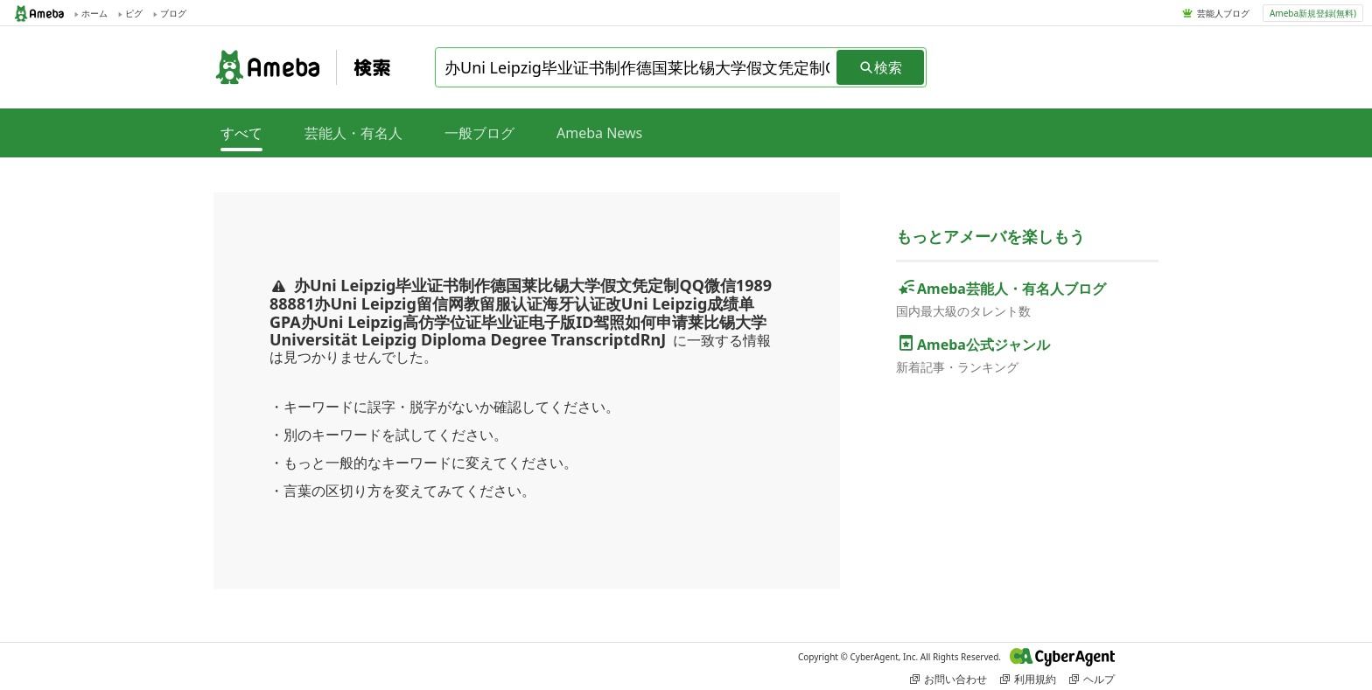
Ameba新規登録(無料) (1313, 13)
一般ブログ (479, 133)
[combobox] (637, 67)
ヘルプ (1092, 679)
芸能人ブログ (1223, 13)
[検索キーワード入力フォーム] (637, 67)
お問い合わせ (948, 679)
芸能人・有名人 (353, 133)
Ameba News (599, 133)
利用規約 (1028, 679)
